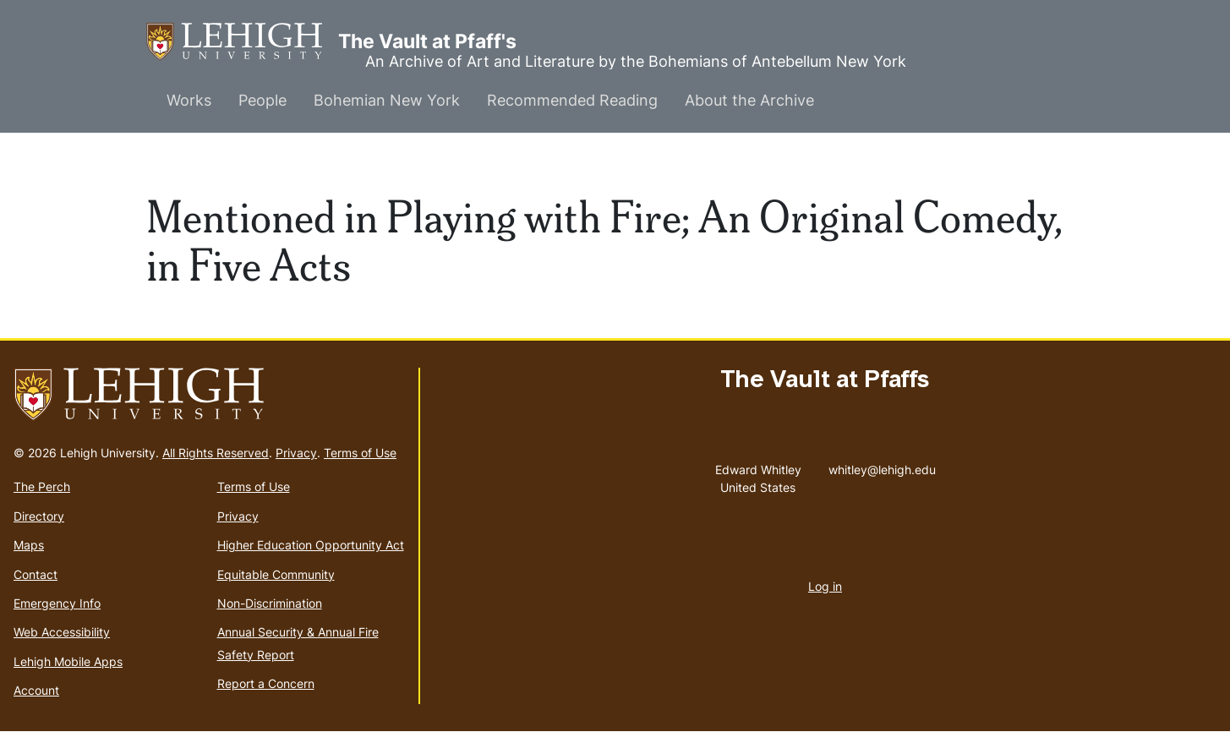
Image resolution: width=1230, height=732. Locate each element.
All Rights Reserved (215, 453)
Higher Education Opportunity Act (310, 545)
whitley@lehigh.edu (882, 466)
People (262, 100)
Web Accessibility (62, 632)
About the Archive (749, 100)
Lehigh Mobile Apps (68, 661)
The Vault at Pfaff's (242, 42)
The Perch (42, 486)
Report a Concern (265, 683)
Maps (29, 545)
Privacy (296, 453)
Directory (39, 516)
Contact (35, 574)
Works (189, 100)
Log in (825, 586)
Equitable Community (276, 574)
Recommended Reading (572, 100)
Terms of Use (360, 453)
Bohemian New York (387, 100)
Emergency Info (57, 603)
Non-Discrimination (269, 603)
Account (36, 690)
